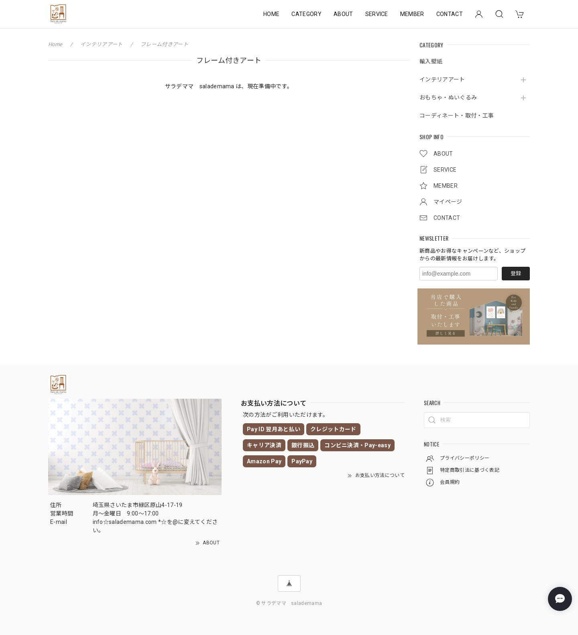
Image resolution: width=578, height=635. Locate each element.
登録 (516, 273)
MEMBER (412, 14)
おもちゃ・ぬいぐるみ (448, 97)
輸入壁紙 (430, 61)
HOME (271, 14)
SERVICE (376, 14)
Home (55, 44)
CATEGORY (306, 14)
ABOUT (343, 14)
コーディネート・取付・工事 (456, 115)
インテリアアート (442, 79)
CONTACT (449, 14)
